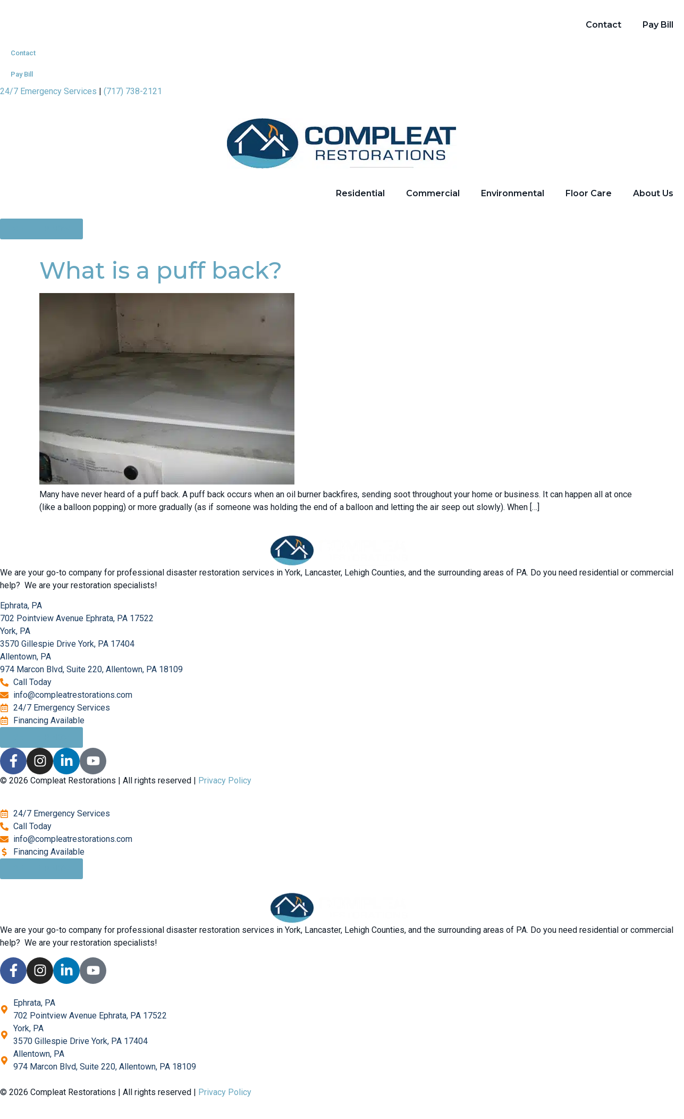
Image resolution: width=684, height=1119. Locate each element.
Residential (360, 193)
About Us (653, 193)
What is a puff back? (160, 270)
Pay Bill (658, 25)
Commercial (433, 193)
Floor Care (588, 193)
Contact (603, 25)
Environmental (512, 193)
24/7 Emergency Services (48, 91)
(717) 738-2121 (133, 91)
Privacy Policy (224, 780)
